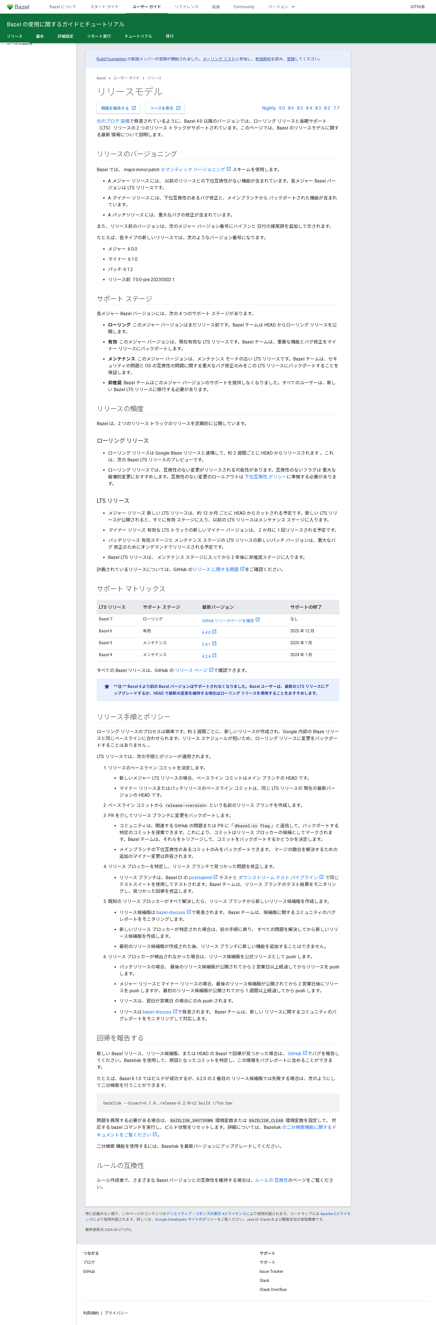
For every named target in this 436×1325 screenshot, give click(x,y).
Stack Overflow (273, 1289)
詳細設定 (65, 36)
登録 (291, 59)
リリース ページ (191, 670)
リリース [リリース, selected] (14, 36)
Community (244, 7)
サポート (268, 1262)
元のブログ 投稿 (113, 121)
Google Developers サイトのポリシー (186, 1219)
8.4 (309, 108)
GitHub (417, 7)
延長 (216, 7)
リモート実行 (99, 36)
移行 (170, 36)
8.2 (327, 108)
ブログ (89, 1262)
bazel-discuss (170, 912)
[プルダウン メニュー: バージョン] (295, 7)
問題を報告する (118, 108)
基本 (40, 36)
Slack (264, 1280)
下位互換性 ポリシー (266, 477)
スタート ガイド (104, 7)
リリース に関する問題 (215, 569)
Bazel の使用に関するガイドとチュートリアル (65, 24)
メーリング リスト (219, 59)
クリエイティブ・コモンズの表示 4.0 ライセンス (206, 1214)
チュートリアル (138, 36)
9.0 (282, 108)
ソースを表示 (165, 108)
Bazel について (63, 7)
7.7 (336, 108)
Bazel (101, 78)
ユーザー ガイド (126, 78)
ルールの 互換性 (271, 1180)
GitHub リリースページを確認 (228, 620)
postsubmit (200, 877)
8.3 (318, 108)
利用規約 (91, 1313)
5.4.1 (206, 644)
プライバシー (116, 1313)
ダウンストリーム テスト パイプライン (278, 877)
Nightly (269, 108)
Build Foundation (111, 59)
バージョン (278, 7)
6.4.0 (206, 632)
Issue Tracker (271, 1271)
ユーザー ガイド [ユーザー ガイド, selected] (146, 7)
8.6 (291, 108)
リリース (154, 78)
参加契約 (263, 59)
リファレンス (186, 7)
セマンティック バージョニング (193, 169)
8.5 (300, 108)
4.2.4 (206, 656)
